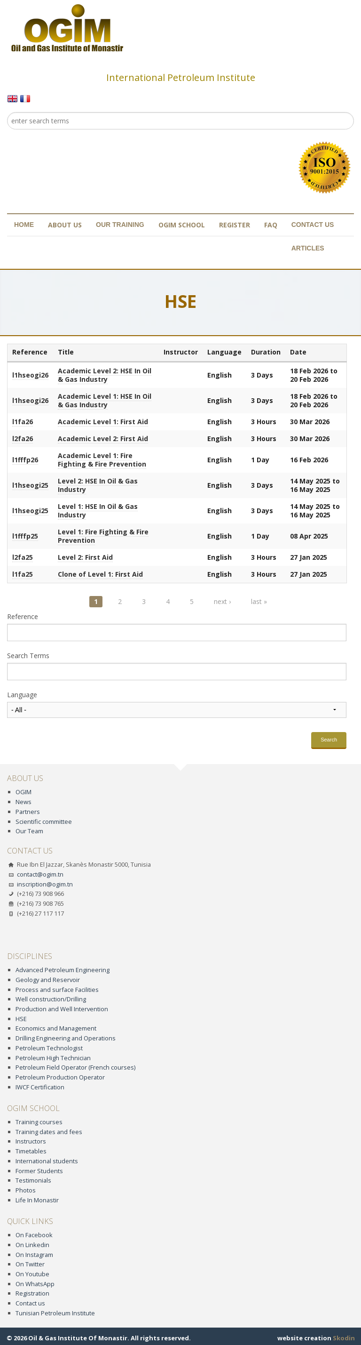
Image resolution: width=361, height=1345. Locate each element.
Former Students (39, 1171)
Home (24, 224)
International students (47, 1161)
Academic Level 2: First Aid (103, 438)
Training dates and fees (49, 1132)
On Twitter (30, 1264)
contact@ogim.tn (40, 874)
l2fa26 (22, 438)
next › (222, 601)
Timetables (31, 1151)
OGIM (23, 792)
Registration (32, 1293)
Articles (307, 248)
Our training (120, 224)
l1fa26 (22, 421)
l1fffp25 (25, 536)
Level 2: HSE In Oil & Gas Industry (98, 485)
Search (329, 739)
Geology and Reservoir (48, 979)
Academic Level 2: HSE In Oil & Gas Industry (104, 375)
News (23, 801)
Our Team (29, 831)
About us (65, 224)
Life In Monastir (37, 1200)
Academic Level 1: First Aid (103, 421)
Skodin (344, 1338)
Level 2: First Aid (85, 557)
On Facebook (34, 1235)
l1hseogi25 (30, 485)
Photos (26, 1190)
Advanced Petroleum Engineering (63, 970)
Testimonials (33, 1180)
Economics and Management (56, 1028)
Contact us (312, 224)
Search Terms (28, 655)
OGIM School (181, 224)
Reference (22, 616)
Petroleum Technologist (49, 1048)
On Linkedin (32, 1244)
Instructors (31, 1141)
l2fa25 (22, 557)
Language (22, 695)
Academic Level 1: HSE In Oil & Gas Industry (104, 400)
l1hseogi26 (30, 374)
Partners (28, 811)
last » (259, 601)
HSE (21, 1019)
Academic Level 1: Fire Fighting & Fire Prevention (102, 459)
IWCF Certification (40, 1087)
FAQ (270, 224)
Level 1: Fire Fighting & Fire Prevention (103, 536)
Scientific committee (44, 821)
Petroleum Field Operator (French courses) (75, 1067)
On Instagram (34, 1254)
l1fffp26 (25, 459)
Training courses (39, 1122)
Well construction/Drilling (51, 999)
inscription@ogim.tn (45, 884)
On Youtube (32, 1274)
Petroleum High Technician (53, 1058)
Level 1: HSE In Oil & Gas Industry (98, 510)
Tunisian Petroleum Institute (55, 1313)
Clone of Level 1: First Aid (100, 574)
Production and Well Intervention (62, 1009)
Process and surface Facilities (57, 989)
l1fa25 (22, 574)
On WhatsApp (35, 1284)
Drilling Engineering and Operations (66, 1038)
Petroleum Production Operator (60, 1077)
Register (234, 224)
